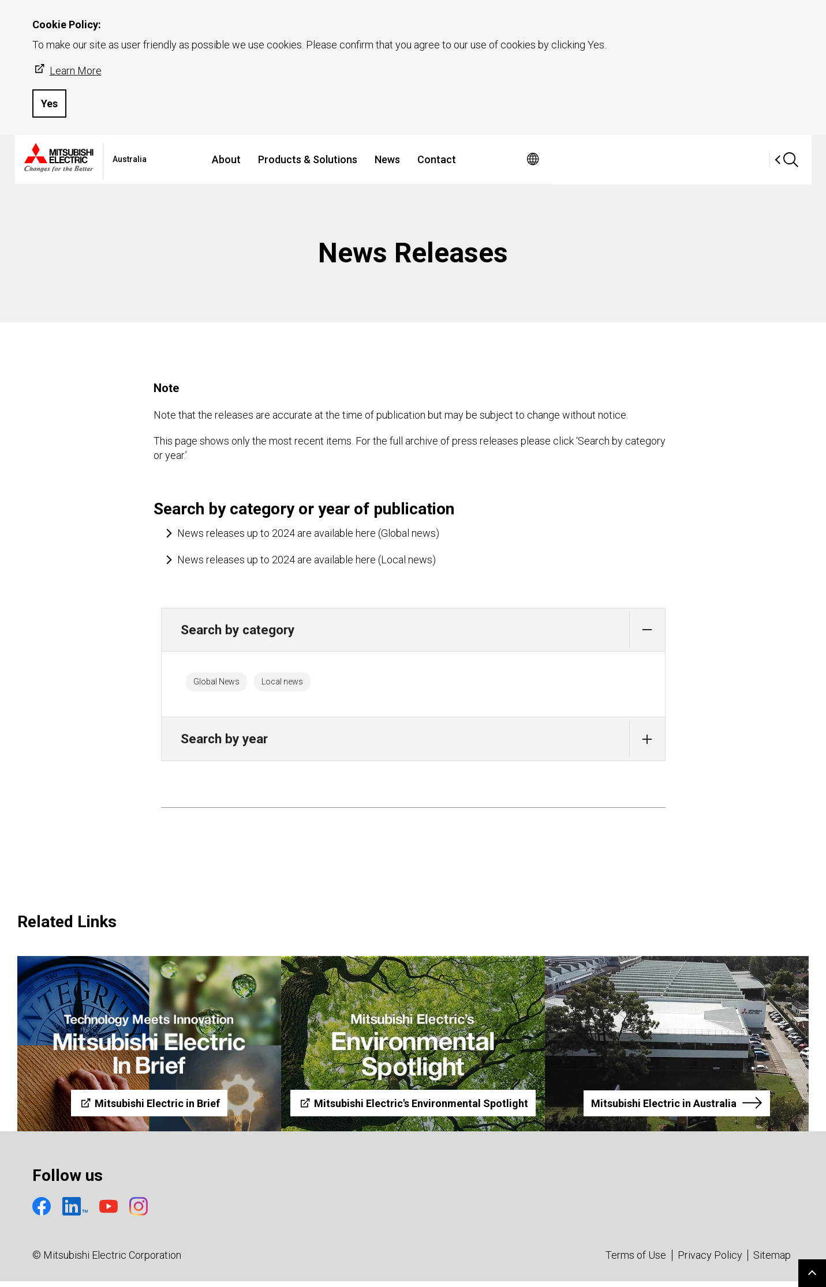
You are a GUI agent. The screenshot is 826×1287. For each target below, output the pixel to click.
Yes (49, 103)
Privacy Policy (710, 1261)
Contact (543, 159)
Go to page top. (812, 1273)
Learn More (67, 70)
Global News (225, 684)
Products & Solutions (414, 159)
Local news (310, 684)
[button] (647, 629)
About (332, 159)
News (493, 159)
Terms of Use (636, 1261)
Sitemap (772, 1261)
